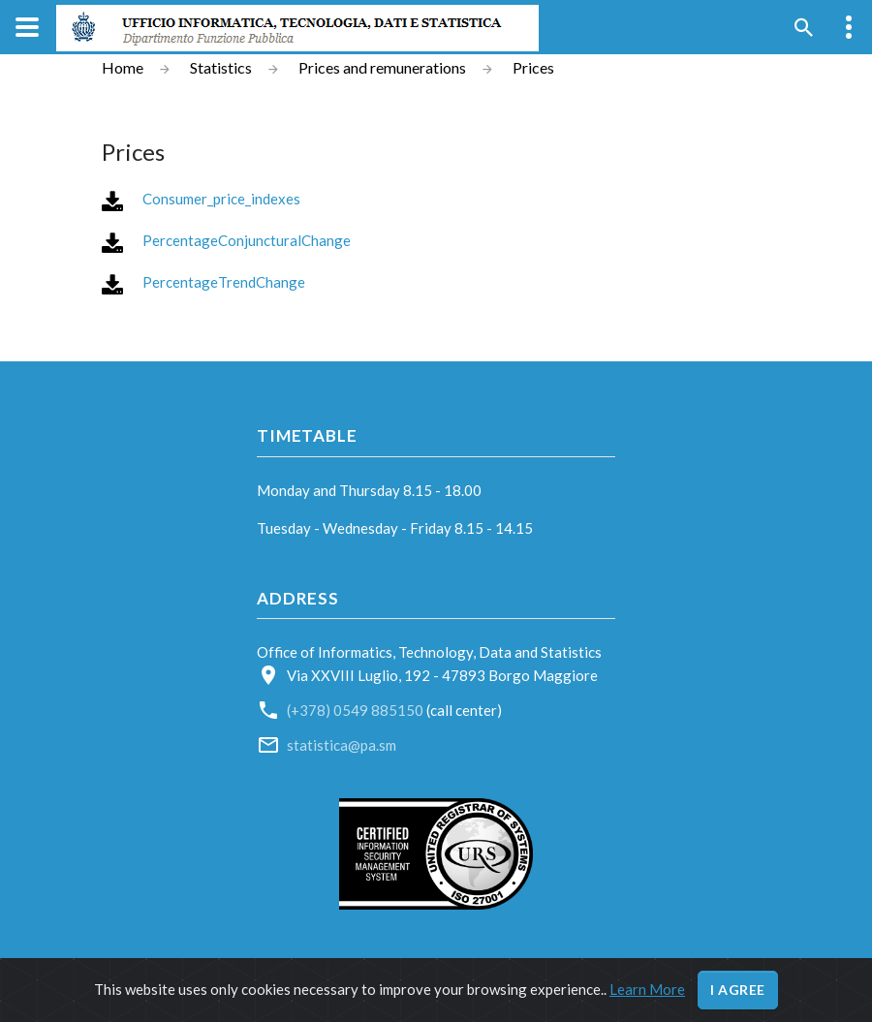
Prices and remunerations (382, 68)
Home (122, 68)
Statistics (221, 68)
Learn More (647, 989)
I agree (737, 989)
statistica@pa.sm (341, 745)
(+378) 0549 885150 (356, 710)
